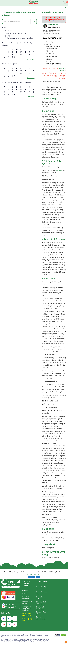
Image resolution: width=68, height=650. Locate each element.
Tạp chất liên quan (52, 48)
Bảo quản (49, 59)
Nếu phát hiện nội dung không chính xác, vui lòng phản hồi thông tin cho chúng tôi (55, 19)
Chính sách (42, 582)
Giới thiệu (25, 591)
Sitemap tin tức (41, 619)
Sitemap (39, 617)
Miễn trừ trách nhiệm (27, 603)
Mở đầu (4, 28)
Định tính (49, 44)
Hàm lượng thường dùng (53, 63)
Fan (8, 604)
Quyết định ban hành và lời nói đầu (15, 33)
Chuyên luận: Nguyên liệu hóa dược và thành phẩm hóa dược (18, 44)
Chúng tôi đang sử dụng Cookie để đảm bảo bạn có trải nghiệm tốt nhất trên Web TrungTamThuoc (33, 573)
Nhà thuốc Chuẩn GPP (26, 598)
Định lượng (49, 51)
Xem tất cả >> (30, 59)
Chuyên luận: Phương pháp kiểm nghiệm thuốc (17, 82)
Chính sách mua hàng (41, 593)
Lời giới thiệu (8, 31)
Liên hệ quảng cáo (27, 620)
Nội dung (7, 36)
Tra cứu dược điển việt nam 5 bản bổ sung (19, 14)
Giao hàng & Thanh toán (40, 608)
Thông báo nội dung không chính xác (27, 609)
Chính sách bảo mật (33, 574)
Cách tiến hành (53, 56)
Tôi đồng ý (31, 577)
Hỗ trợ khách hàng (27, 583)
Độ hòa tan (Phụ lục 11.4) (54, 46)
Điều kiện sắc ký (53, 54)
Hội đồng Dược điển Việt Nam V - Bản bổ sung (19, 38)
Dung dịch (58, 170)
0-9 (13, 57)
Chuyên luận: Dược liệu (9, 64)
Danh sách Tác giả (41, 613)
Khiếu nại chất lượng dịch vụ (27, 615)
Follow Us (5, 613)
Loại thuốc (49, 61)
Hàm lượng (49, 42)
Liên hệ (24, 594)
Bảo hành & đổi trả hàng (41, 603)
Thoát (37, 577)
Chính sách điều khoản (41, 588)
